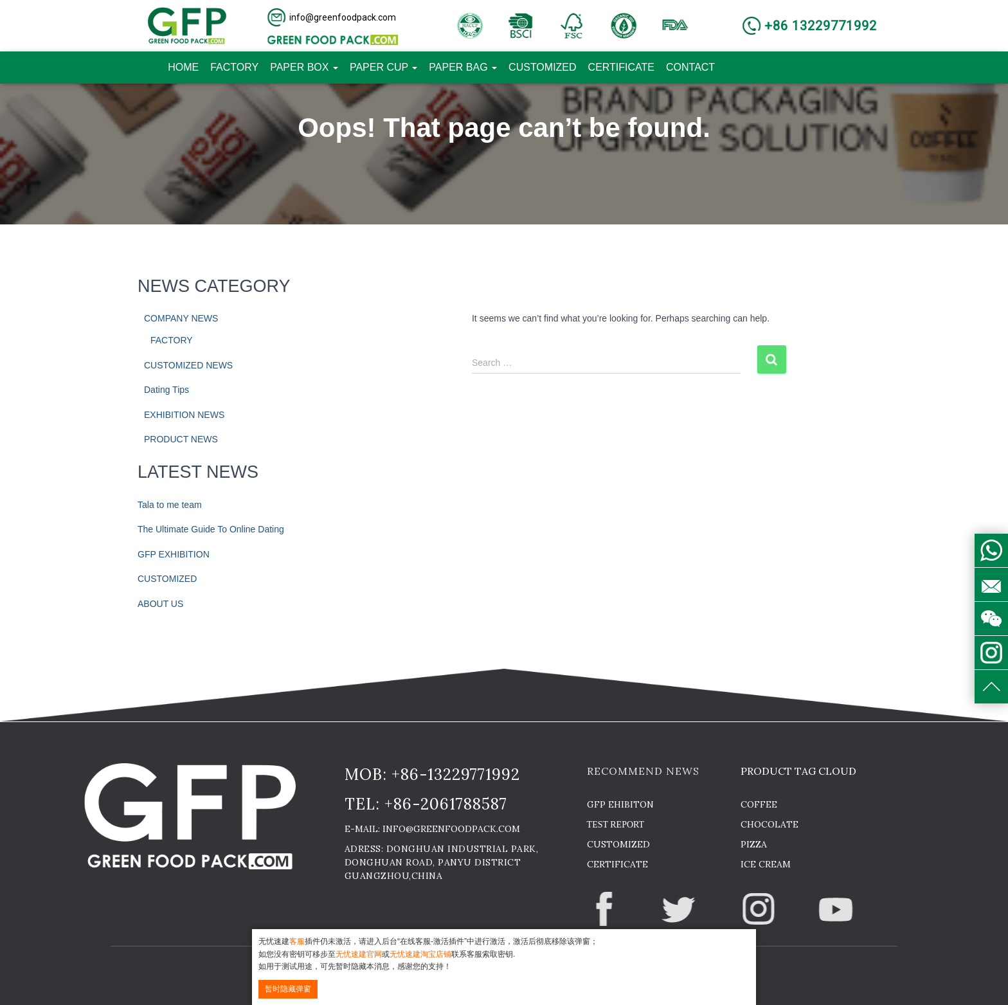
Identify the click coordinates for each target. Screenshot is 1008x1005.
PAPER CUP (383, 67)
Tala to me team (170, 505)
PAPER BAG (463, 67)
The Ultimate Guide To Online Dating (211, 529)
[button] (332, 17)
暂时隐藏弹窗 (288, 988)
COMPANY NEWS (181, 318)
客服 (297, 941)
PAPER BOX (304, 67)
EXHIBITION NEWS (184, 415)
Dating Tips (166, 390)
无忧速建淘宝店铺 (420, 954)
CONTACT (690, 67)
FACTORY (234, 67)
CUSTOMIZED (542, 67)
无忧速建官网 (359, 954)
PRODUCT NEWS (181, 439)
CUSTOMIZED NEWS (188, 365)
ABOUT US (160, 604)
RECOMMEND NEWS (643, 771)
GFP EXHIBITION (174, 554)
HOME (183, 67)
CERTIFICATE (621, 67)
